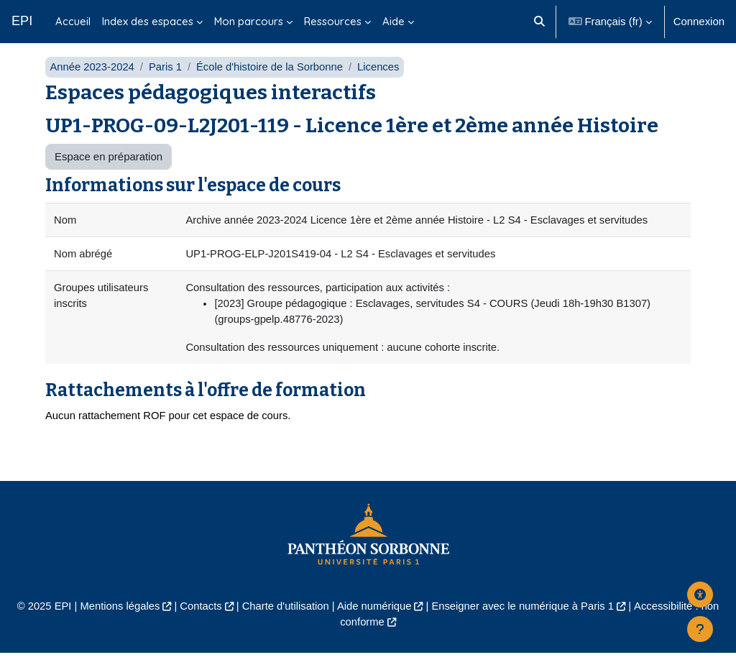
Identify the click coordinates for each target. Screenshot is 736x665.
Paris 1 (166, 77)
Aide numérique (374, 617)
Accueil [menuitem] (73, 21)
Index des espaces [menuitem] (147, 21)
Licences (381, 77)
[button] (539, 21)
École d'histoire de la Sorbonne (272, 77)
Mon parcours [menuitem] (248, 21)
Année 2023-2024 (92, 77)
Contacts (199, 617)
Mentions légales (118, 617)
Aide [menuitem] (393, 21)
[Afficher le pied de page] (700, 629)
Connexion (698, 21)
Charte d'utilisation (284, 617)
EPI (22, 21)
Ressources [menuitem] (333, 21)
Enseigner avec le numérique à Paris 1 (524, 617)
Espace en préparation (108, 167)
